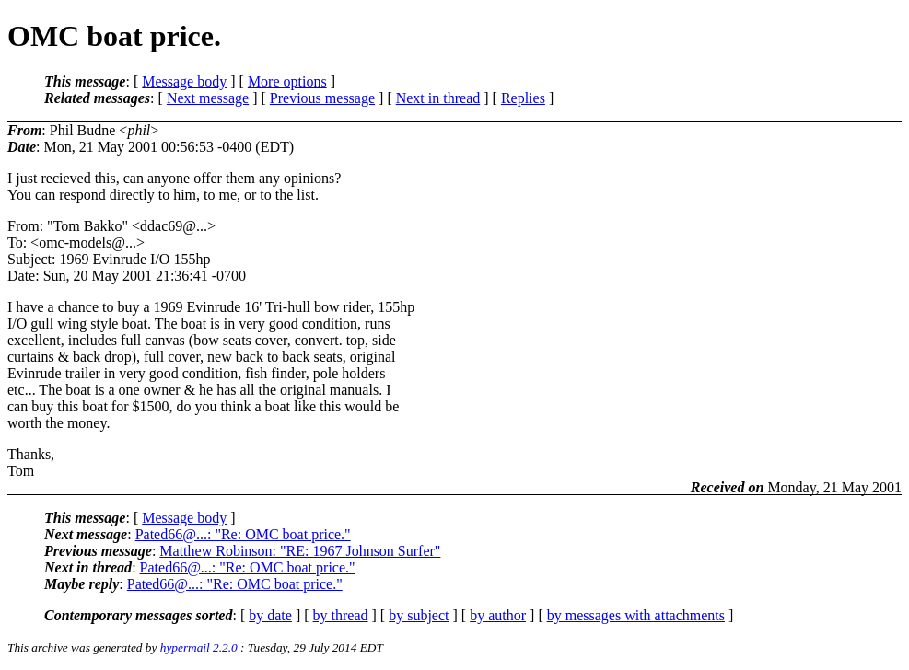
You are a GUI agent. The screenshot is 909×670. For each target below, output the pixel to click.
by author (498, 615)
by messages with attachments (636, 615)
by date (270, 615)
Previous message (322, 98)
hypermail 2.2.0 (199, 647)
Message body (184, 81)
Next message (208, 98)
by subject (419, 615)
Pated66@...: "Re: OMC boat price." (243, 534)
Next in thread (438, 98)
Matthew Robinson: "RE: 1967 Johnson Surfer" (299, 551)
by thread (340, 615)
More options (287, 81)
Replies (523, 98)
